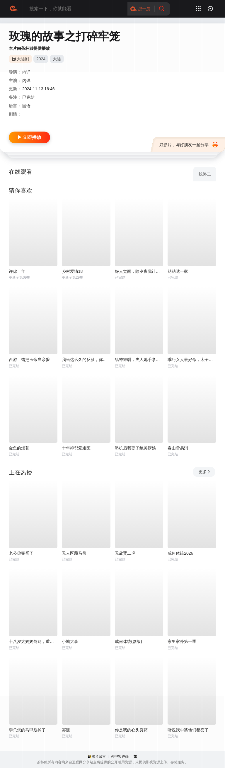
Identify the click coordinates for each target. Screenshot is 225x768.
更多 (205, 471)
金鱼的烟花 (19, 448)
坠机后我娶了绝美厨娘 (135, 448)
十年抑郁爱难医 (76, 448)
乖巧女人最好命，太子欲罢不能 (192, 359)
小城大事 (70, 641)
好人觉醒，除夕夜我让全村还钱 (139, 271)
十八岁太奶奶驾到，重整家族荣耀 (33, 641)
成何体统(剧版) (128, 641)
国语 (26, 105)
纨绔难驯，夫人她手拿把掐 (139, 359)
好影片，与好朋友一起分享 (188, 144)
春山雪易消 (178, 448)
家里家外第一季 (182, 641)
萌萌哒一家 (178, 271)
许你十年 (17, 271)
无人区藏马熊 (74, 553)
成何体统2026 (180, 553)
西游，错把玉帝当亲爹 (29, 359)
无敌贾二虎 (125, 553)
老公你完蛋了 (21, 553)
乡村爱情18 (72, 271)
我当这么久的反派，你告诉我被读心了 (86, 359)
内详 (26, 72)
